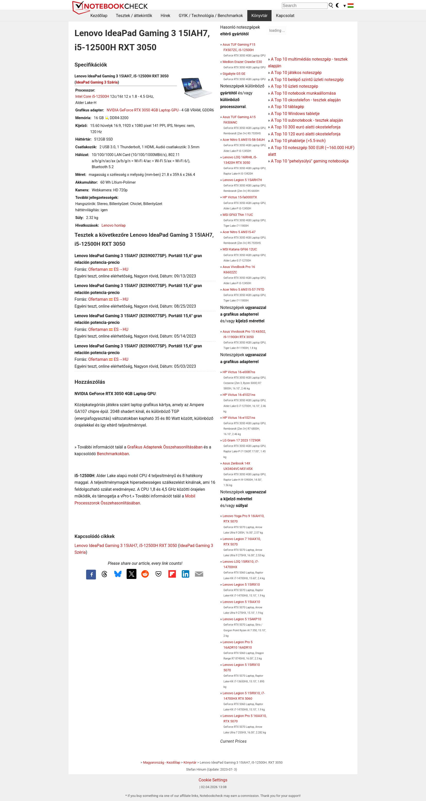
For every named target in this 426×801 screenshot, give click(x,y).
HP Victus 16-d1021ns (239, 395)
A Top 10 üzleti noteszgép (294, 86)
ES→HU (121, 269)
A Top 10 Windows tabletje (295, 113)
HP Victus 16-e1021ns (239, 418)
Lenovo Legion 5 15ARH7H (242, 180)
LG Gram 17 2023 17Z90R (241, 440)
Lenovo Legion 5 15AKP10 (242, 619)
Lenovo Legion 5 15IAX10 (241, 602)
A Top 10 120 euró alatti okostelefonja (305, 134)
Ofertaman (98, 269)
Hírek (165, 15)
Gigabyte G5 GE (234, 74)
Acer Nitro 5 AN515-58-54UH (244, 140)
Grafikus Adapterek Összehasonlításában (164, 447)
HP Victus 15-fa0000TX (240, 197)
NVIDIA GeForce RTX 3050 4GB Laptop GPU (143, 110)
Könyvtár (259, 15)
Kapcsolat (285, 15)
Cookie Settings (213, 780)
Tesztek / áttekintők (134, 15)
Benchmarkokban (113, 453)
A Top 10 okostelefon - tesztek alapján (306, 99)
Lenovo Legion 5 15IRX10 (241, 584)
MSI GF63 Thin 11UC (238, 215)
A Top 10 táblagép (287, 106)
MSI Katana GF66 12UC (240, 249)
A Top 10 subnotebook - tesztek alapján (307, 120)
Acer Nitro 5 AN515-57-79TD (243, 289)
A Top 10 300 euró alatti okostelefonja (305, 127)
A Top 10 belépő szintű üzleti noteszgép (307, 79)
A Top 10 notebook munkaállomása (303, 93)
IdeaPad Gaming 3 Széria (97, 82)
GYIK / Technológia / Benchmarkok (211, 15)
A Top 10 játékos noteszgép (296, 72)
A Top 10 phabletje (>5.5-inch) (298, 140)
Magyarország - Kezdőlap (161, 762)
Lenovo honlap (114, 225)
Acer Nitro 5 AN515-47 (239, 232)
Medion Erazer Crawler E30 (242, 62)
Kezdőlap (99, 15)
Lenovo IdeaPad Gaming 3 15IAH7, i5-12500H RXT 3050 (126, 545)
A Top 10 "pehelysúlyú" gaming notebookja (310, 161)
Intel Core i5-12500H (92, 96)
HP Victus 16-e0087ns (239, 372)
